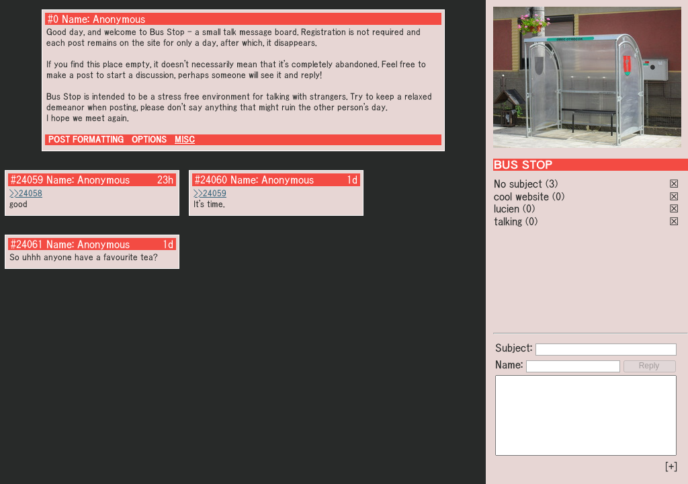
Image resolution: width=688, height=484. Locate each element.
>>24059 (210, 193)
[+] (671, 466)
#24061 (27, 244)
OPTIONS (149, 139)
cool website (521, 196)
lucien (506, 208)
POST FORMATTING (86, 139)
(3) (552, 183)
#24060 (211, 179)
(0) (558, 196)
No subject (520, 183)
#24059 (27, 179)
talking (508, 221)
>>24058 (25, 193)
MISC (185, 139)
